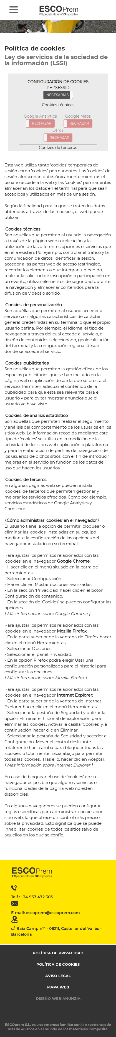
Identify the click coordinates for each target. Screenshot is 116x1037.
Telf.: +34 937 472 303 (32, 896)
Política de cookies (58, 964)
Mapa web (58, 987)
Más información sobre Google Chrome (47, 613)
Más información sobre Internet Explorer (48, 765)
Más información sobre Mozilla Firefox (45, 677)
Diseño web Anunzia (58, 998)
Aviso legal (58, 975)
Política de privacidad (58, 953)
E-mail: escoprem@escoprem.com (45, 912)
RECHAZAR (42, 123)
